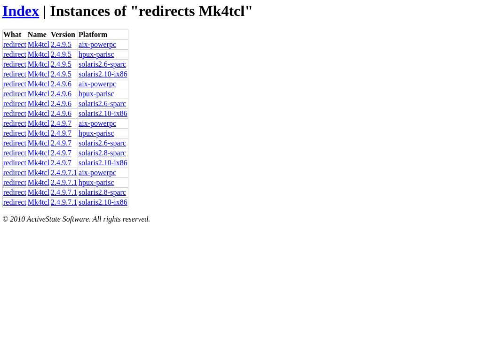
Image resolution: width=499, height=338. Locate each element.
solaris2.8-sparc (102, 153)
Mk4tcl (38, 44)
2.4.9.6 (61, 84)
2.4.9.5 (61, 44)
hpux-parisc (96, 54)
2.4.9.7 (61, 123)
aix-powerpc (97, 44)
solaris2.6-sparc (102, 64)
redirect (14, 44)
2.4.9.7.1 (64, 173)
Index (20, 10)
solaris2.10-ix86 (103, 74)
